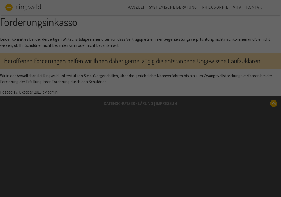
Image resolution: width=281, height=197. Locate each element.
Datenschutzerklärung (149, 73)
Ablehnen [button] (140, 152)
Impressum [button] (167, 185)
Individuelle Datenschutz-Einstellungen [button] (140, 171)
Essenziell (104, 94)
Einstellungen (127, 79)
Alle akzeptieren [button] (140, 115)
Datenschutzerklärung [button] (143, 185)
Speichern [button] (140, 134)
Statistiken (171, 94)
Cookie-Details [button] (116, 185)
